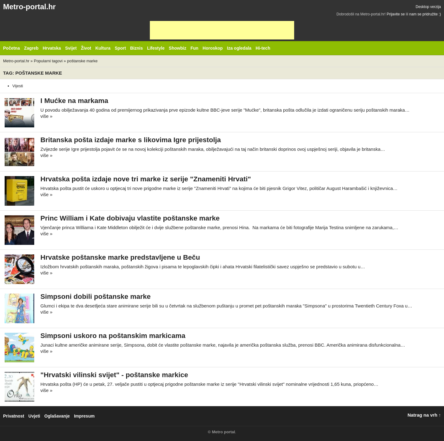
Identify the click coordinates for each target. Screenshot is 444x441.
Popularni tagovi (48, 61)
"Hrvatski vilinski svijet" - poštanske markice (114, 375)
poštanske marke (82, 61)
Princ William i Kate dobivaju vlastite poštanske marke (130, 218)
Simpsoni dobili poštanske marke (95, 296)
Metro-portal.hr (29, 6)
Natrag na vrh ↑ (424, 415)
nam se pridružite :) (425, 14)
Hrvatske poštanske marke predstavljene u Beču (120, 257)
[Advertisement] (222, 30)
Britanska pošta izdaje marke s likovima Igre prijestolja (130, 140)
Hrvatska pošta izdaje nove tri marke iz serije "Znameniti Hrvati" (145, 179)
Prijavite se (396, 14)
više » (46, 116)
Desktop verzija (428, 7)
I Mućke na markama (74, 101)
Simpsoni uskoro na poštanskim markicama (112, 336)
